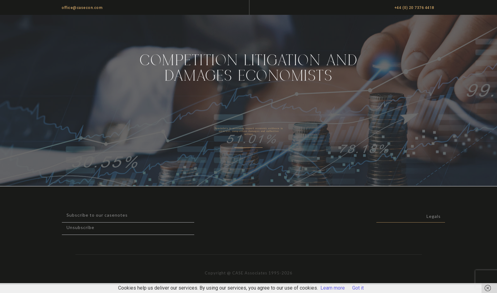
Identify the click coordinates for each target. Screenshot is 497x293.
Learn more (332, 288)
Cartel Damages (428, 28)
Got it (358, 288)
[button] (256, 7)
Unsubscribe (66, 227)
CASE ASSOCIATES (74, 28)
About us (329, 28)
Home (256, 28)
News (392, 28)
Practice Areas (291, 28)
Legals (456, 216)
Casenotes (362, 28)
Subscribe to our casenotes (82, 215)
